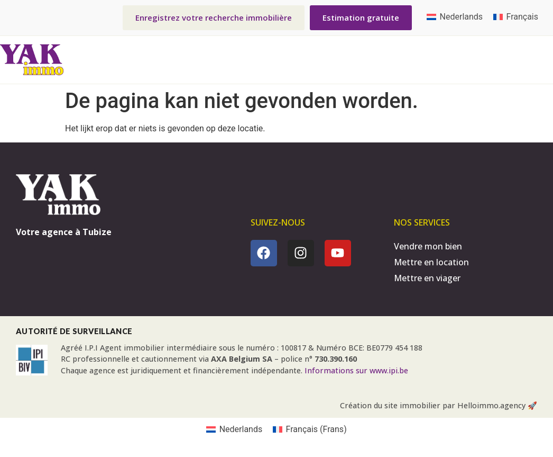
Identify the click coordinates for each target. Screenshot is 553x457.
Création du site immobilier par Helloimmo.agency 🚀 (438, 405)
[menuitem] (454, 17)
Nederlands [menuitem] (461, 17)
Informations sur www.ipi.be (356, 370)
